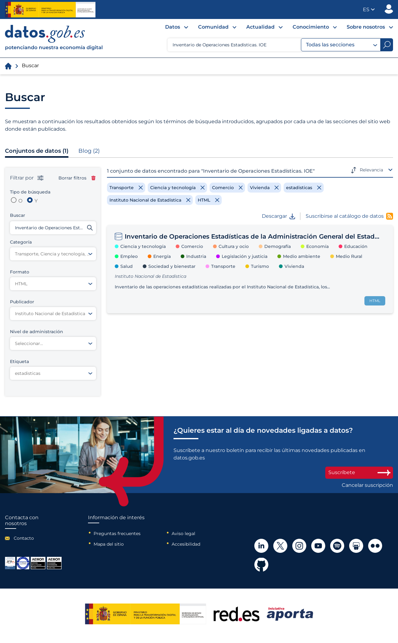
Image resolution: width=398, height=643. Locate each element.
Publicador (389, 9)
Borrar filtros (76, 177)
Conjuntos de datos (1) (36, 150)
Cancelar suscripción (367, 485)
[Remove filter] (126, 188)
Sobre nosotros (366, 27)
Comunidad (213, 27)
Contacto (24, 538)
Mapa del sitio (109, 544)
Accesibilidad (186, 544)
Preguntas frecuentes (117, 533)
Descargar (278, 216)
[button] (369, 9)
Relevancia (371, 170)
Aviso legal (183, 533)
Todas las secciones (341, 45)
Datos (172, 27)
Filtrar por (27, 178)
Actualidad (260, 27)
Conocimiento (311, 27)
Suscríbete (359, 472)
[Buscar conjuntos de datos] (53, 227)
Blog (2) (89, 150)
